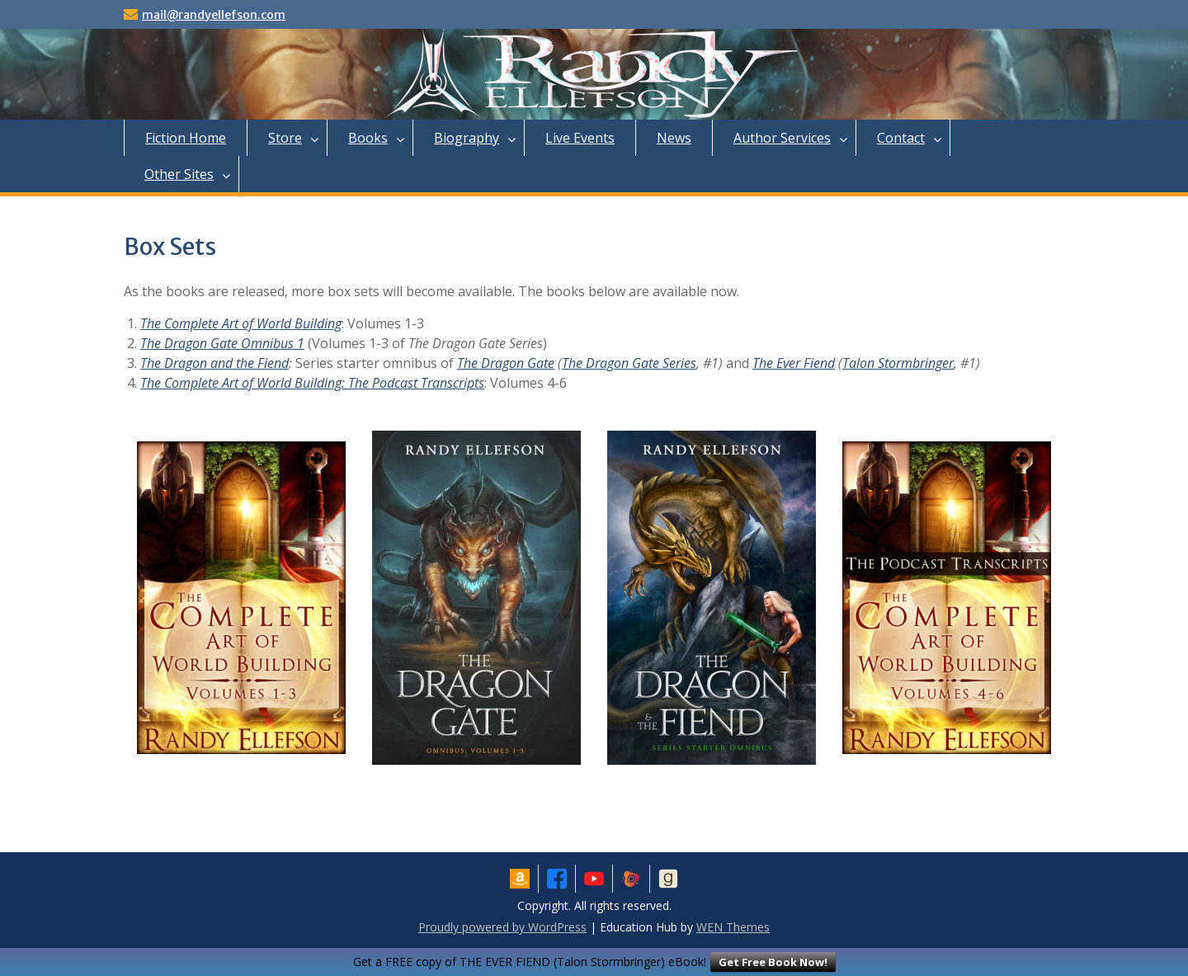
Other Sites (179, 174)
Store (285, 138)
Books (368, 138)
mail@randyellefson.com (213, 14)
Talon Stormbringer (898, 363)
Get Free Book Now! (773, 962)
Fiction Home (185, 138)
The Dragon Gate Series (629, 363)
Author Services (782, 138)
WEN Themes (733, 927)
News (674, 138)
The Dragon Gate (505, 363)
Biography (466, 138)
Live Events (580, 138)
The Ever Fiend (793, 363)
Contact (901, 138)
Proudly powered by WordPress (502, 927)
